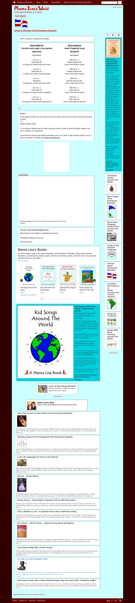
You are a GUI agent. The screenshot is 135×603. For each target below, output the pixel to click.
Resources (41, 600)
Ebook (22, 292)
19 (70, 298)
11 (57, 298)
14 (62, 298)
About (15, 600)
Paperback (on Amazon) (28, 295)
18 (68, 298)
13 (60, 298)
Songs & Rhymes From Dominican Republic (35, 30)
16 (65, 298)
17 (67, 298)
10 (56, 298)
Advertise (32, 600)
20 (71, 298)
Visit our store (23, 261)
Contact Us (23, 600)
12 (59, 298)
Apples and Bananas (52, 138)
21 (73, 298)
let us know (28, 221)
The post (18, 576)
